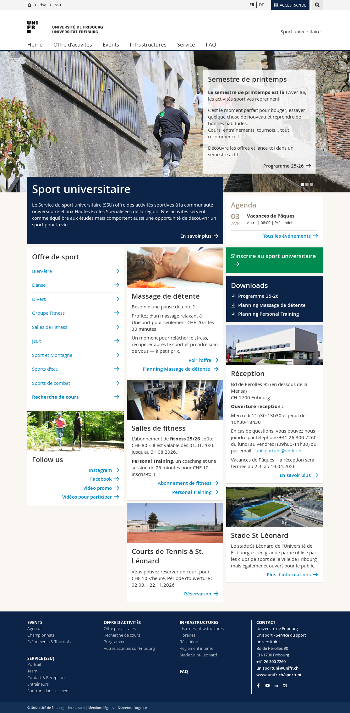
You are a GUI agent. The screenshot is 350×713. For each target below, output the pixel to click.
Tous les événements (287, 236)
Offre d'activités (72, 44)
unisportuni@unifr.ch (278, 450)
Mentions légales (101, 708)
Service (186, 44)
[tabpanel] (175, 121)
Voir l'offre (200, 360)
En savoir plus (195, 236)
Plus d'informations (289, 574)
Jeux (36, 341)
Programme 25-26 (283, 166)
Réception (189, 641)
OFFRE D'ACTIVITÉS (122, 622)
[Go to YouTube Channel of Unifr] (267, 685)
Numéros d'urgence (132, 708)
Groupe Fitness (48, 313)
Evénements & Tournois (49, 641)
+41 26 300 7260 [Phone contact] (271, 661)
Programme (114, 641)
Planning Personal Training (268, 314)
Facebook (101, 479)
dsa (43, 5)
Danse (39, 285)
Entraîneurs (38, 684)
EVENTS (34, 622)
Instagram (100, 470)
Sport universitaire (300, 31)
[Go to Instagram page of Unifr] (285, 685)
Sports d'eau (45, 369)
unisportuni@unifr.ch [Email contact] (277, 668)
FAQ (211, 44)
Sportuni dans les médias (50, 691)
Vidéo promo (97, 488)
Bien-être (42, 271)
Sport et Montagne (52, 355)
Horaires (187, 635)
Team (32, 671)
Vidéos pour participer (87, 497)
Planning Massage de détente (177, 369)
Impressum (76, 708)
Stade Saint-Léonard (198, 655)
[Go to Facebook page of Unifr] (258, 685)
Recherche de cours (122, 635)
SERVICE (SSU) (40, 658)
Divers (39, 299)
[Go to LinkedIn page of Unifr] (276, 685)
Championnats (40, 635)
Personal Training (191, 492)
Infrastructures (148, 44)
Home (35, 44)
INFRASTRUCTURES (199, 622)
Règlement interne (196, 648)
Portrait (34, 664)
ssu (58, 5)
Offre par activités (120, 628)
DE (261, 5)
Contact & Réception (46, 677)
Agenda (34, 628)
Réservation (197, 593)
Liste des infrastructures (202, 628)
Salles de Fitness (49, 327)
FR (251, 5)
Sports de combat (51, 383)
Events (111, 44)
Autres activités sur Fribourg (129, 648)
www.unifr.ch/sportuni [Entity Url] (278, 674)
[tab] (302, 184)
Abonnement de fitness (184, 483)
